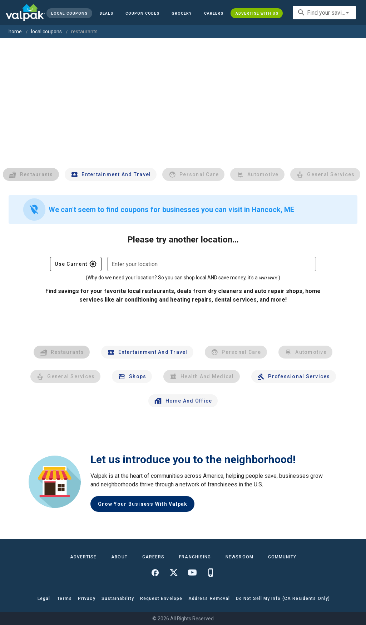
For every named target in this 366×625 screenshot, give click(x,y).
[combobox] (324, 12)
